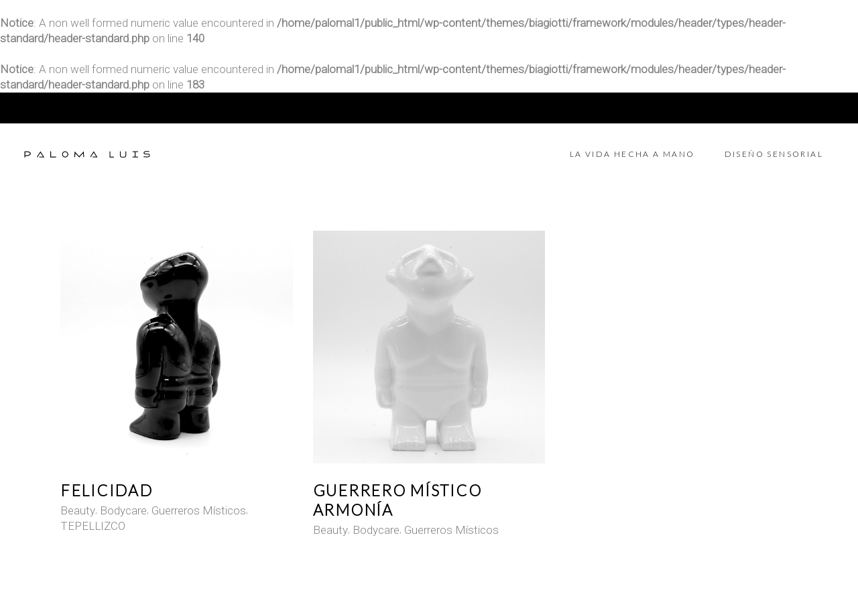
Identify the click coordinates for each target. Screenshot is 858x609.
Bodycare (123, 510)
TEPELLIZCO (92, 526)
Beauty (77, 510)
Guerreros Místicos (198, 510)
